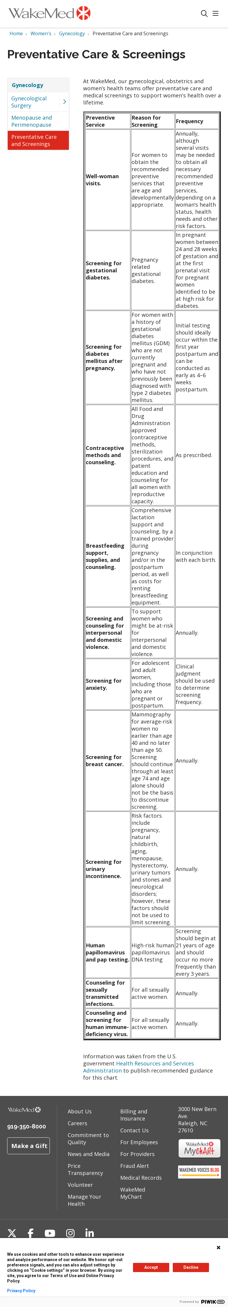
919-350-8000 (26, 1126)
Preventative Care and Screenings (34, 140)
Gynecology (27, 85)
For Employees (139, 1142)
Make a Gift (29, 1146)
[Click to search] (204, 13)
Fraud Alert (134, 1165)
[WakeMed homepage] (49, 14)
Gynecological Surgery (29, 102)
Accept (151, 1267)
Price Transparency (85, 1169)
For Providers (137, 1154)
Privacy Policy (21, 1290)
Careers (77, 1123)
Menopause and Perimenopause (31, 121)
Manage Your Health (84, 1200)
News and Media (89, 1154)
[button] (217, 13)
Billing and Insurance (133, 1115)
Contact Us (134, 1130)
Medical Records (141, 1177)
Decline (190, 1267)
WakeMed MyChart (132, 1193)
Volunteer (80, 1184)
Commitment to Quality (88, 1138)
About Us (80, 1111)
